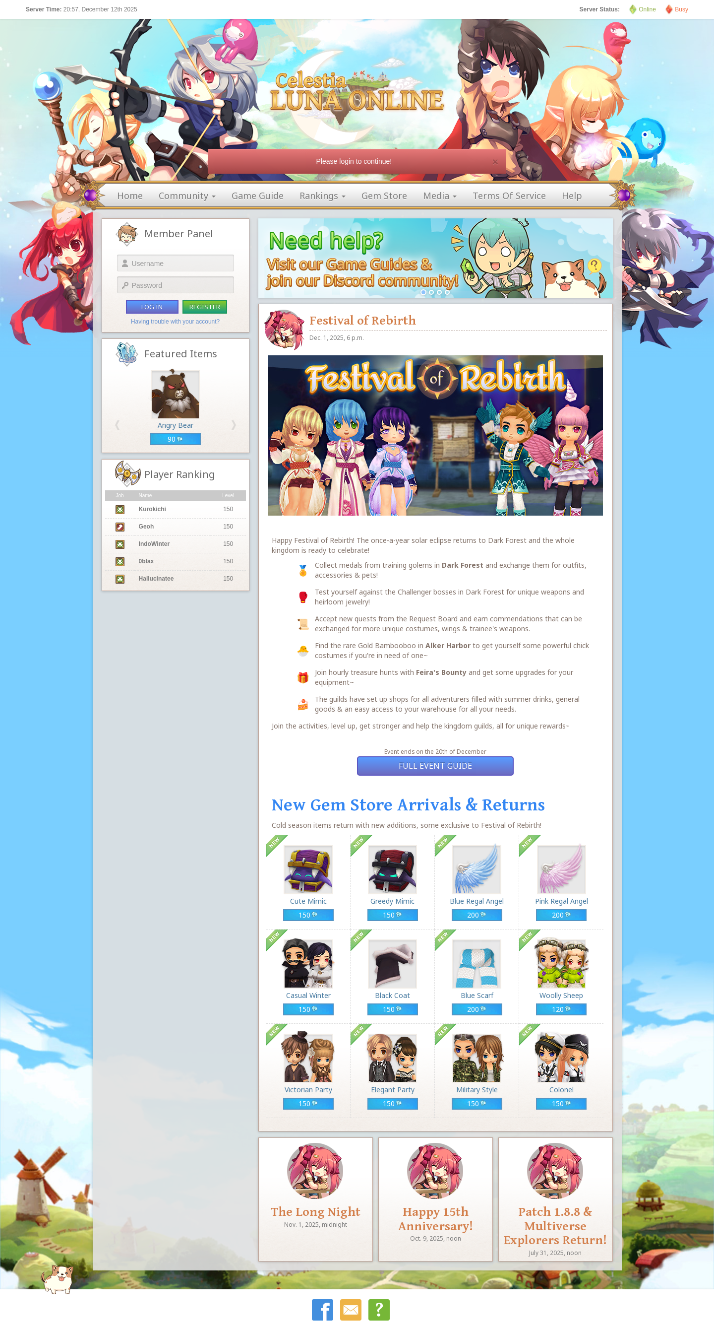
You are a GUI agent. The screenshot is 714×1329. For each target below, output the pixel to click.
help (572, 195)
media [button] (440, 195)
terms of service (509, 195)
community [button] (187, 195)
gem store (384, 195)
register (204, 306)
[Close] (495, 161)
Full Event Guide (435, 765)
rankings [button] (322, 195)
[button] (117, 425)
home (130, 195)
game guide (258, 195)
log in (152, 306)
